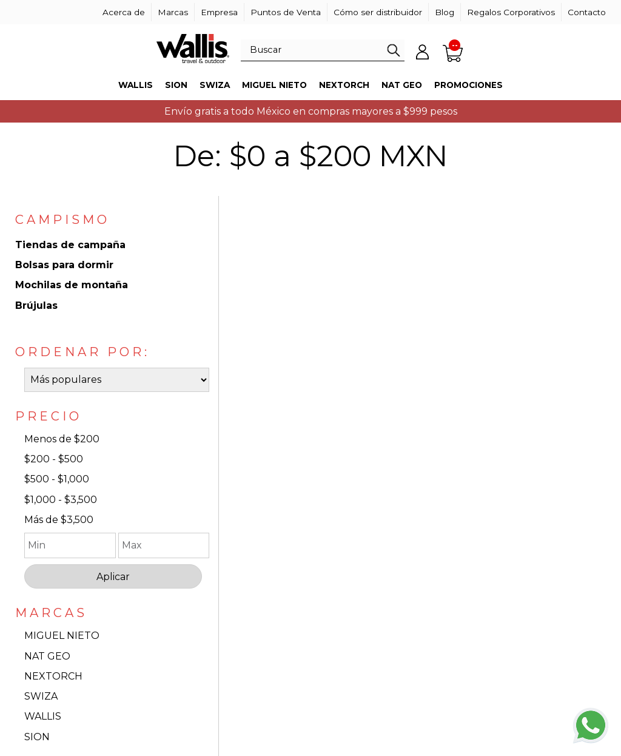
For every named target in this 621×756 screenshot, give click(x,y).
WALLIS (42, 716)
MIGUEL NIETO (61, 635)
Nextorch (344, 85)
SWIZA (41, 696)
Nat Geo (401, 85)
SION (37, 737)
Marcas (173, 12)
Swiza (215, 85)
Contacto (587, 12)
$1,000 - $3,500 (60, 499)
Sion (176, 85)
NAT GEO (47, 656)
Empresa (219, 12)
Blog (444, 12)
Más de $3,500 (58, 519)
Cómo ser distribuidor (378, 12)
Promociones (468, 85)
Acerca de (123, 12)
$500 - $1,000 (56, 479)
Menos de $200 (61, 439)
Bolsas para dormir (64, 265)
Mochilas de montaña (71, 285)
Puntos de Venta (285, 12)
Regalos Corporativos (511, 12)
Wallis (135, 85)
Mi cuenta (423, 51)
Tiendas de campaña (70, 245)
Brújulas (36, 305)
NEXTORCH (53, 676)
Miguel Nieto (274, 85)
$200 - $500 (53, 459)
